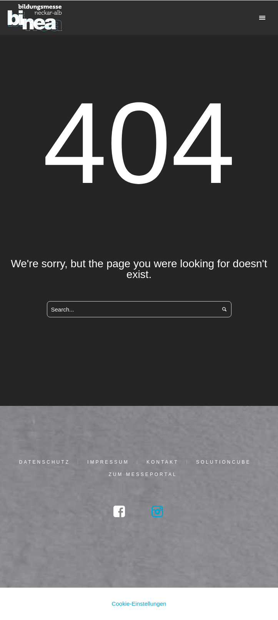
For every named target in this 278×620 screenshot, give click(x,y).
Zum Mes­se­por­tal (142, 474)
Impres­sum (108, 462)
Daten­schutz (44, 462)
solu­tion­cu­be (223, 462)
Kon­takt (162, 462)
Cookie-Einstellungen (139, 603)
